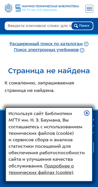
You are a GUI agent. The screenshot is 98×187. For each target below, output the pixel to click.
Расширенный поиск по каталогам (46, 44)
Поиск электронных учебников (46, 50)
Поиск (81, 26)
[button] (86, 113)
